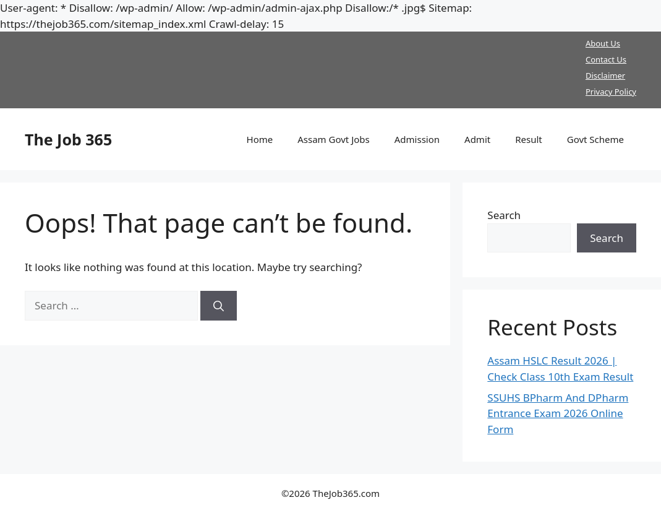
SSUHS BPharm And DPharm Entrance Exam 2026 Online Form (557, 413)
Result (528, 139)
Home (260, 139)
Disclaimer (605, 75)
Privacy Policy (611, 91)
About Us (603, 43)
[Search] (218, 306)
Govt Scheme (595, 139)
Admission (417, 139)
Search (504, 215)
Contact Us (606, 59)
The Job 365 (68, 139)
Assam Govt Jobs (333, 139)
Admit (477, 139)
